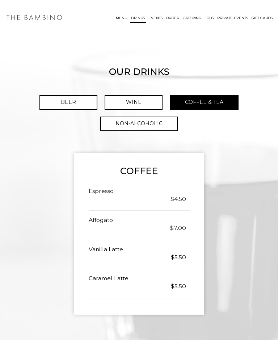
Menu (121, 18)
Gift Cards (262, 18)
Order (172, 18)
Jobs (209, 18)
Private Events (232, 18)
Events (155, 18)
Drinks (138, 18)
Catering (192, 18)
